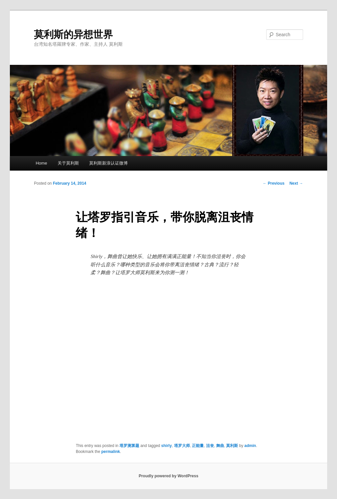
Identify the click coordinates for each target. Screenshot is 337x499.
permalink (110, 451)
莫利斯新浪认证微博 (108, 163)
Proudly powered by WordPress (168, 476)
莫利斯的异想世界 (73, 34)
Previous (273, 183)
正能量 (198, 445)
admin (250, 445)
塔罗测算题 (129, 445)
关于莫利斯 (68, 163)
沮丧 (210, 445)
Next (296, 183)
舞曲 (220, 445)
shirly (166, 445)
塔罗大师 (182, 445)
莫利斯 (232, 445)
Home (41, 163)
